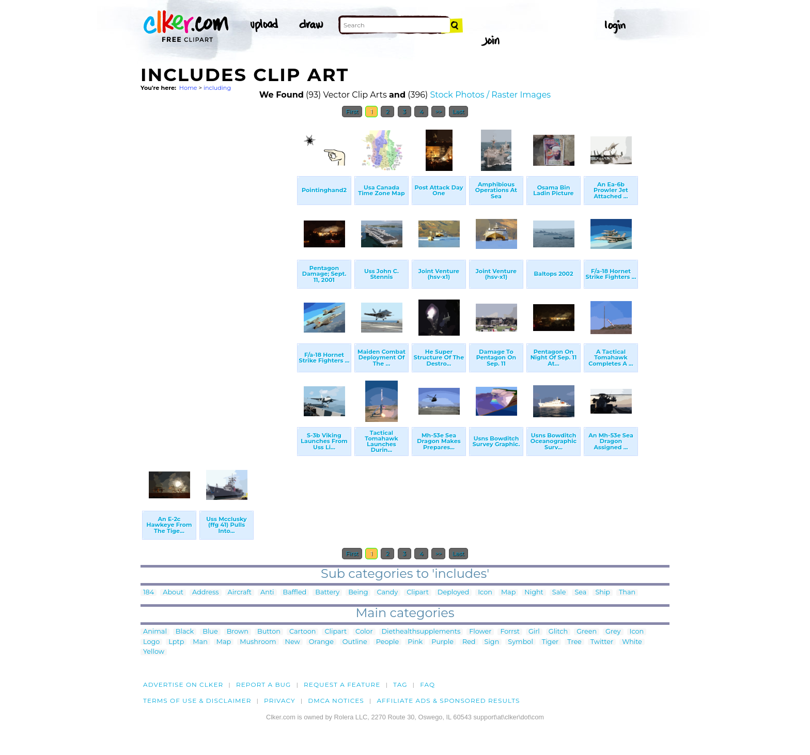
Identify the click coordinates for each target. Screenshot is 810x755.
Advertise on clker (183, 684)
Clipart (418, 592)
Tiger (550, 642)
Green (587, 631)
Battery (327, 592)
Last (458, 111)
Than (627, 592)
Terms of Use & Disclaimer (197, 700)
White (632, 642)
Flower (480, 631)
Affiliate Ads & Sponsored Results (448, 700)
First (352, 111)
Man (200, 642)
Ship (602, 592)
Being (358, 592)
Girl (534, 631)
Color (363, 631)
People (387, 642)
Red (469, 642)
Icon (485, 592)
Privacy (279, 700)
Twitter (601, 642)
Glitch (558, 631)
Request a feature (342, 684)
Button (269, 631)
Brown (237, 631)
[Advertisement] (218, 278)
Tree (574, 642)
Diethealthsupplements (421, 631)
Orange (321, 642)
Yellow (153, 652)
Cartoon (302, 631)
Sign (492, 642)
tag (400, 684)
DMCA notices (336, 700)
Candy (387, 592)
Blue (209, 631)
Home (188, 87)
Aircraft (240, 592)
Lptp (176, 642)
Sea (580, 592)
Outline (354, 642)
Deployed (453, 592)
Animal (155, 631)
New (292, 642)
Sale (559, 592)
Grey (612, 631)
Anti (267, 592)
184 (148, 592)
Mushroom (258, 642)
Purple (442, 642)
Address (205, 592)
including (217, 87)
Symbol (520, 642)
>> (438, 111)
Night (533, 592)
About (173, 592)
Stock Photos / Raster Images (490, 95)
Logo (151, 642)
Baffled (295, 592)
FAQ (427, 684)
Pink (415, 642)
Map (508, 592)
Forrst (509, 631)
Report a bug (263, 684)
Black (185, 631)
